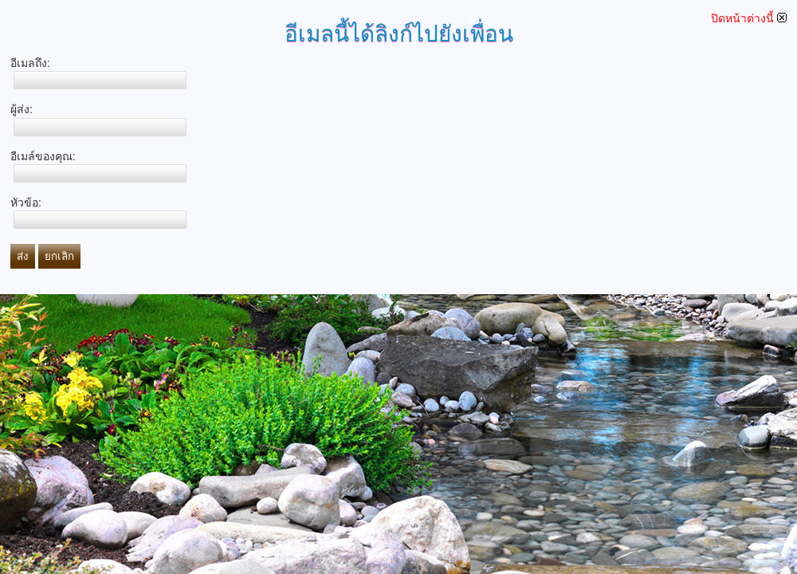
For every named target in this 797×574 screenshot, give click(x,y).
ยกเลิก (59, 256)
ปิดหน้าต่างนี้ (749, 18)
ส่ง (23, 256)
